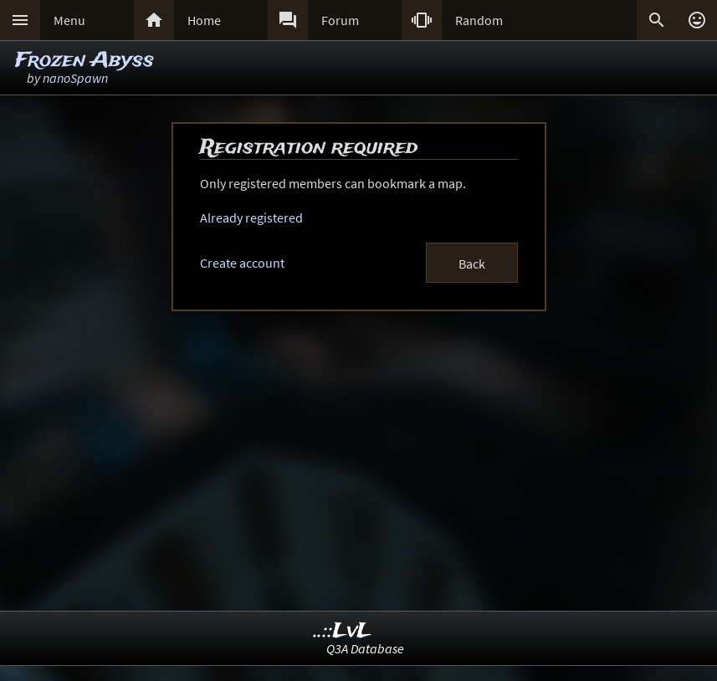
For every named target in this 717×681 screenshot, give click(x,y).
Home (204, 20)
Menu (69, 20)
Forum (340, 20)
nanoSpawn (75, 77)
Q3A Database (365, 648)
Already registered (251, 217)
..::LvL (343, 631)
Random (479, 20)
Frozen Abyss (84, 60)
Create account (242, 262)
